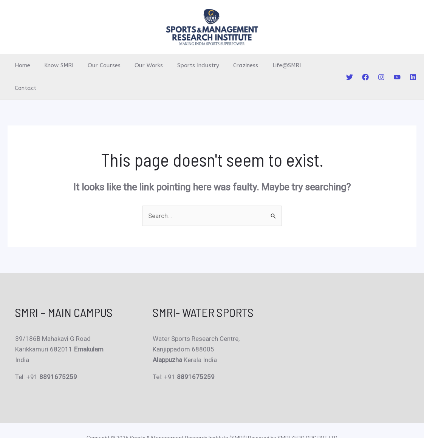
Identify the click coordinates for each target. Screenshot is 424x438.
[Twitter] (349, 65)
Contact (304, 65)
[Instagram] (381, 65)
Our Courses (96, 65)
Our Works (139, 65)
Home (21, 65)
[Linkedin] (413, 65)
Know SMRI (54, 65)
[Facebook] (365, 65)
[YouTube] (397, 65)
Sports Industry (185, 65)
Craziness (230, 65)
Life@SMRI (268, 65)
